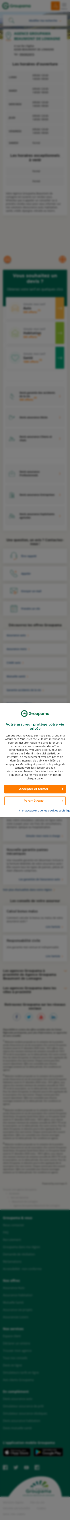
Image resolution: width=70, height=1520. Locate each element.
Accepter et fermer (33, 789)
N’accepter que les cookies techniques (37, 810)
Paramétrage (34, 800)
